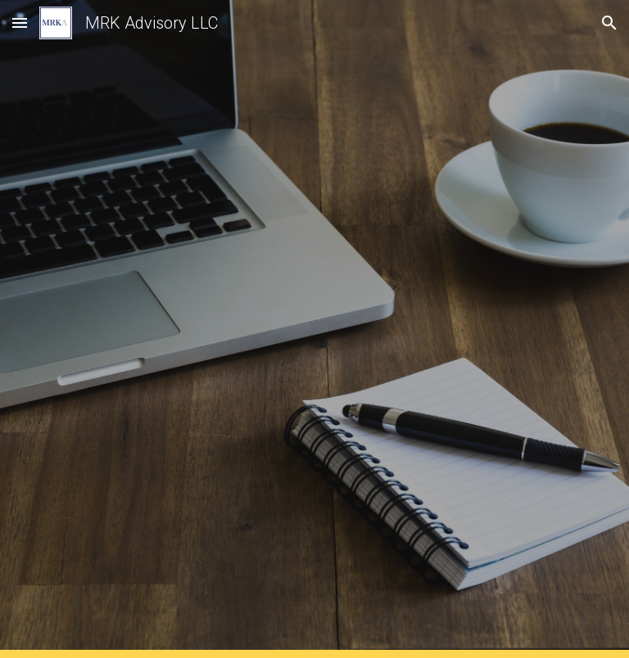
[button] (19, 22)
